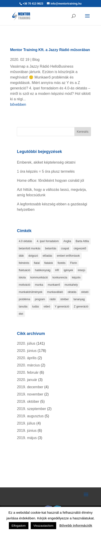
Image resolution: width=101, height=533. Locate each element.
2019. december (30, 387)
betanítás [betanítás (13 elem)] (50, 248)
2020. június (26, 351)
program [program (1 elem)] (40, 299)
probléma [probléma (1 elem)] (24, 299)
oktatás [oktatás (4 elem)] (72, 292)
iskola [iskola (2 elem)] (22, 277)
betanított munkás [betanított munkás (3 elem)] (29, 248)
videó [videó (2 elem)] (46, 306)
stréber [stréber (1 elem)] (64, 299)
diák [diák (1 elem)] (21, 255)
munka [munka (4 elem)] (39, 284)
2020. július (26, 343)
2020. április (26, 358)
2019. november (30, 394)
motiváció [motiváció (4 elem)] (24, 284)
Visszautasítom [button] (43, 525)
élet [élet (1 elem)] (21, 313)
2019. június (26, 430)
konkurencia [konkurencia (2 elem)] (60, 277)
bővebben (18, 104)
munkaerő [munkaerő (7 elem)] (54, 284)
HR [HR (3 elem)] (57, 270)
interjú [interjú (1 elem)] (81, 270)
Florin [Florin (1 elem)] (73, 263)
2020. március (28, 365)
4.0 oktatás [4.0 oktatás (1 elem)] (25, 241)
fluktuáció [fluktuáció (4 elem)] (24, 270)
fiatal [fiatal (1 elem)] (37, 263)
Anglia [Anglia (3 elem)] (67, 241)
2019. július (26, 423)
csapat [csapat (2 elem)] (65, 248)
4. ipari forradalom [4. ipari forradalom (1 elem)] (48, 241)
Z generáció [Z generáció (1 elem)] (81, 306)
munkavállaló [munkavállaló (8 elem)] (55, 292)
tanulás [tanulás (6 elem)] (23, 306)
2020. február (27, 372)
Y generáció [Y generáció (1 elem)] (62, 306)
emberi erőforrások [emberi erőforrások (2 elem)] (68, 255)
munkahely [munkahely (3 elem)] (71, 284)
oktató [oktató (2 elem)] (85, 292)
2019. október (28, 401)
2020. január (27, 380)
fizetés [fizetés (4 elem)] (62, 263)
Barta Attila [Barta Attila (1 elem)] (82, 241)
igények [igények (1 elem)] (68, 270)
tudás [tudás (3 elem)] (35, 306)
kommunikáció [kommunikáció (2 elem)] (39, 277)
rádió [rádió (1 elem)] (53, 299)
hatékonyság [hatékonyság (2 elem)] (42, 270)
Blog (36, 59)
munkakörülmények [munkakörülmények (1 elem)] (30, 292)
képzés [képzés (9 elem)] (76, 277)
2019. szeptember (31, 409)
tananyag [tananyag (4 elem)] (79, 299)
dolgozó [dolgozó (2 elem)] (33, 255)
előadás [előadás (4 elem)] (47, 255)
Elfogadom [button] (19, 525)
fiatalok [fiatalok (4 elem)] (48, 263)
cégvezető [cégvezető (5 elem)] (80, 248)
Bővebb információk (75, 525)
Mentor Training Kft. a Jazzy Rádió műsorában (50, 50)
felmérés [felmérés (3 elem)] (24, 263)
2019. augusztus (30, 416)
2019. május (27, 438)
